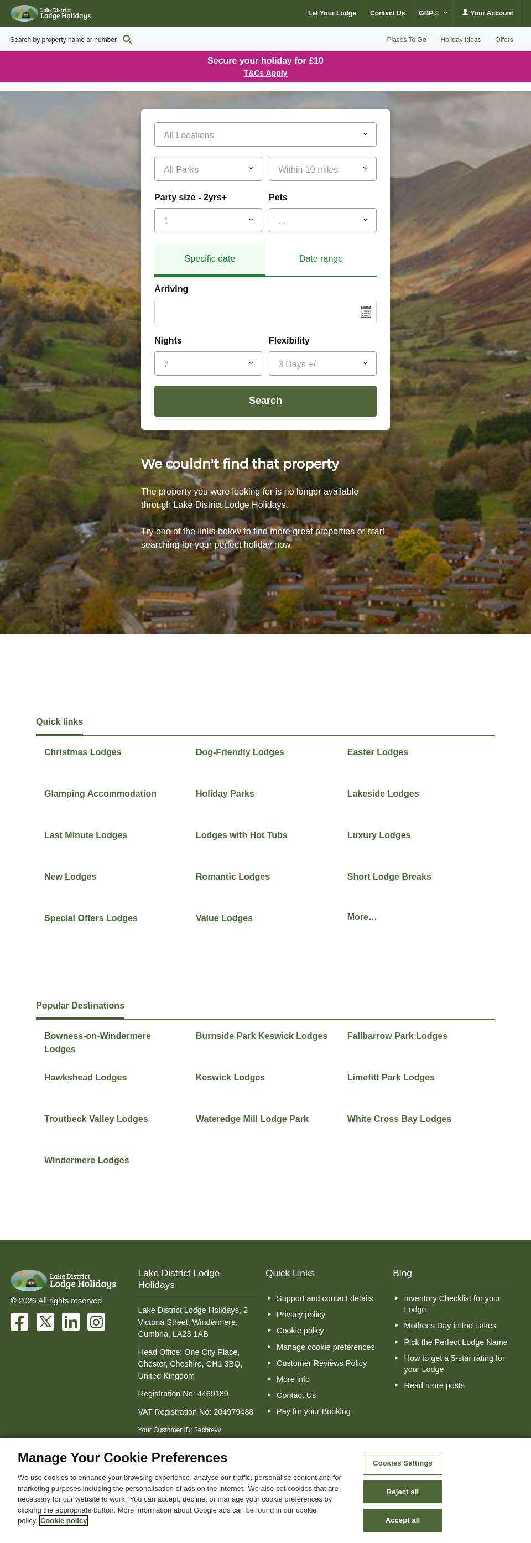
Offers (504, 40)
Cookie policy (300, 1330)
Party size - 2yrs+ (190, 197)
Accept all (403, 1520)
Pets (278, 197)
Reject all (403, 1492)
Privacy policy (301, 1314)
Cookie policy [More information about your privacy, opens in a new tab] (63, 1520)
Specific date (210, 258)
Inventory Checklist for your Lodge (452, 1304)
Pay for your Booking (314, 1411)
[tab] (210, 261)
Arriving (171, 289)
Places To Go (406, 40)
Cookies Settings (403, 1463)
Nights (168, 340)
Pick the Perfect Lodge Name (455, 1342)
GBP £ (433, 13)
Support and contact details (325, 1298)
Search (265, 400)
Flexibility (289, 340)
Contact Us (387, 13)
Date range (321, 258)
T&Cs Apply (266, 73)
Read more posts (434, 1385)
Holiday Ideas (461, 40)
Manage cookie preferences (326, 1347)
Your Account (487, 13)
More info (293, 1379)
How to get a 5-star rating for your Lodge (454, 1364)
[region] (265, 1490)
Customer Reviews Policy (322, 1363)
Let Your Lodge (332, 13)
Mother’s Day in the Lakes (450, 1325)
